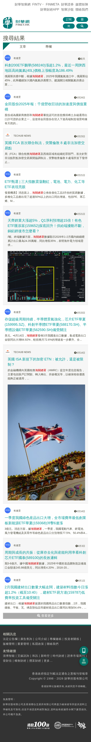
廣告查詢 (26, 638)
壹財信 (7, 660)
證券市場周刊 (76, 655)
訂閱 (69, 19)
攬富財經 (35, 660)
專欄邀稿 (56, 638)
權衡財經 (20, 660)
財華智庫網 (22, 4)
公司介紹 (41, 638)
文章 (23, 46)
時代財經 (58, 655)
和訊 (35, 655)
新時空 (45, 655)
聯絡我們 (81, 9)
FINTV (36, 4)
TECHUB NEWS (22, 135)
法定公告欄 (10, 638)
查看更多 (45, 615)
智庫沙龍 (67, 9)
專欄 (48, 46)
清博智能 (9, 655)
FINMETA (52, 4)
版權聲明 (9, 643)
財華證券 (67, 4)
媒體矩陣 (81, 4)
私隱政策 (38, 643)
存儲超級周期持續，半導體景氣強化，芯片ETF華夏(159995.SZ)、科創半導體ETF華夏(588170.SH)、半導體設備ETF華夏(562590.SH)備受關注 (45, 324)
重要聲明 (23, 643)
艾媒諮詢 (23, 655)
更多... (48, 660)
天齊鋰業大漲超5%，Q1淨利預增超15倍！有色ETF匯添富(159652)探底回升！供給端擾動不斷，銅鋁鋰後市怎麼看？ (46, 226)
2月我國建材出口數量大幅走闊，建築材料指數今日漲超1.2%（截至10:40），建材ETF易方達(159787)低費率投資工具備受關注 (46, 592)
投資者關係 (71, 638)
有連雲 (17, 58)
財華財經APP (49, 9)
